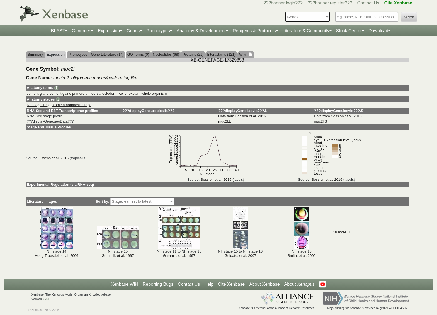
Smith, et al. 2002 (302, 255)
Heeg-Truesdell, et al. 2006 (56, 255)
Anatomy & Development (201, 30)
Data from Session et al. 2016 (242, 116)
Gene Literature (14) (107, 54)
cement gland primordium (70, 93)
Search (409, 17)
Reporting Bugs (158, 284)
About (299, 284)
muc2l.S (320, 121)
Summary (35, 54)
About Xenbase (264, 284)
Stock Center (349, 30)
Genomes (81, 30)
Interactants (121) (221, 54)
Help (208, 284)
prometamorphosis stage (71, 105)
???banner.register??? (330, 3)
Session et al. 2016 (216, 179)
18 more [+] (342, 232)
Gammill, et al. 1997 (118, 255)
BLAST (58, 30)
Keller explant (129, 93)
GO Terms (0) (138, 54)
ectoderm (109, 93)
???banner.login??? (283, 3)
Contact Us (368, 3)
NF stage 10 (37, 105)
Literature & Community (305, 30)
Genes (133, 30)
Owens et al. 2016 (54, 158)
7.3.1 (46, 299)
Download (378, 30)
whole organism (154, 93)
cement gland (37, 93)
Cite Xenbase (231, 284)
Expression (109, 30)
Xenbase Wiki (124, 284)
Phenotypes (158, 30)
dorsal (96, 93)
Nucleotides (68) (166, 54)
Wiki (243, 54)
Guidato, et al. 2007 (240, 255)
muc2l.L (224, 121)
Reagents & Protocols (254, 30)
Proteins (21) (193, 54)
